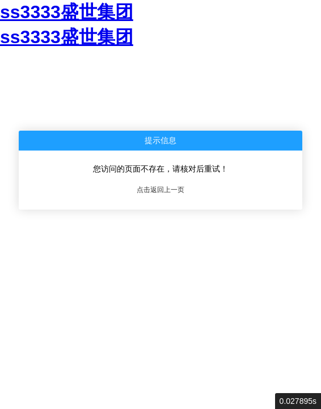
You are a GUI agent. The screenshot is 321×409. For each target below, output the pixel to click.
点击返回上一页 (160, 190)
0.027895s (298, 401)
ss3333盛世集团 (66, 12)
